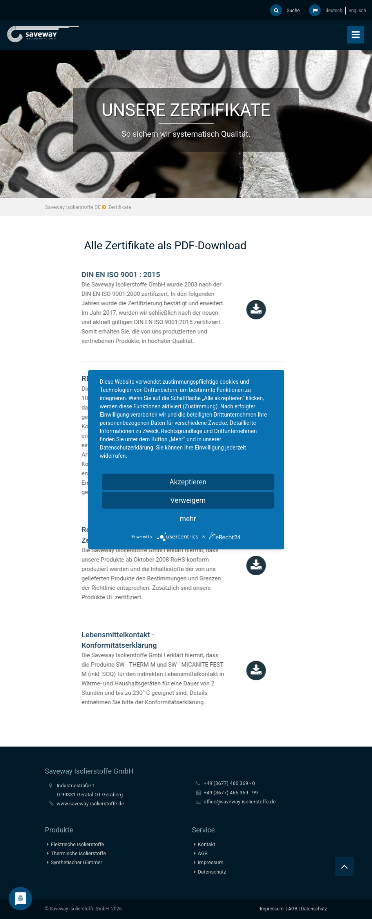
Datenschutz (212, 872)
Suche (285, 10)
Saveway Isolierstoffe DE (73, 207)
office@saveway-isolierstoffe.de (240, 802)
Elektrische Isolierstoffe (77, 844)
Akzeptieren (188, 481)
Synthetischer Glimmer (76, 862)
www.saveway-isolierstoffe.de (90, 804)
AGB (203, 853)
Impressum (210, 862)
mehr (188, 518)
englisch (357, 10)
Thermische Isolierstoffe (78, 853)
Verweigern (187, 500)
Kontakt (207, 844)
